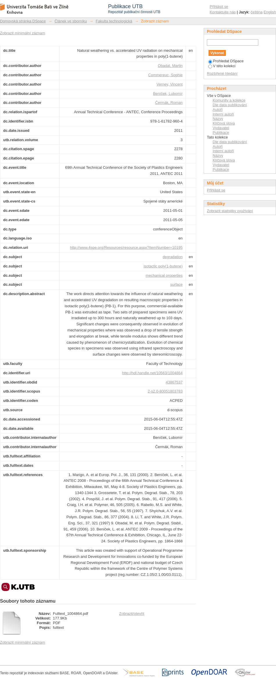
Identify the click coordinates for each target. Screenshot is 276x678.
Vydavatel (221, 128)
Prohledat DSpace (226, 61)
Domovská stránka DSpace (23, 21)
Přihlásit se (219, 6)
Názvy (218, 118)
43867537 (174, 382)
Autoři (218, 109)
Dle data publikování (230, 105)
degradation (173, 257)
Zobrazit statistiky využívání (230, 211)
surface (176, 284)
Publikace (221, 132)
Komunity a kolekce (229, 100)
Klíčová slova (224, 123)
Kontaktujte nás (223, 12)
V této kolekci (221, 66)
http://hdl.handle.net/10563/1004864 (152, 373)
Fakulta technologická (114, 21)
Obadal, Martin (170, 65)
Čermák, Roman (169, 102)
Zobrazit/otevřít (131, 613)
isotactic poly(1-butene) (163, 266)
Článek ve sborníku (71, 21)
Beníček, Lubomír (168, 93)
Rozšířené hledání (222, 73)
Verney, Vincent (170, 84)
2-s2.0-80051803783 (165, 391)
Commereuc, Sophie (165, 75)
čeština (257, 12)
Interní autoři (223, 114)
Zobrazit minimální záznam (22, 33)
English (270, 12)
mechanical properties (164, 275)
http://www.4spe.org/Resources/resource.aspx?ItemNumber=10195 (126, 247)
